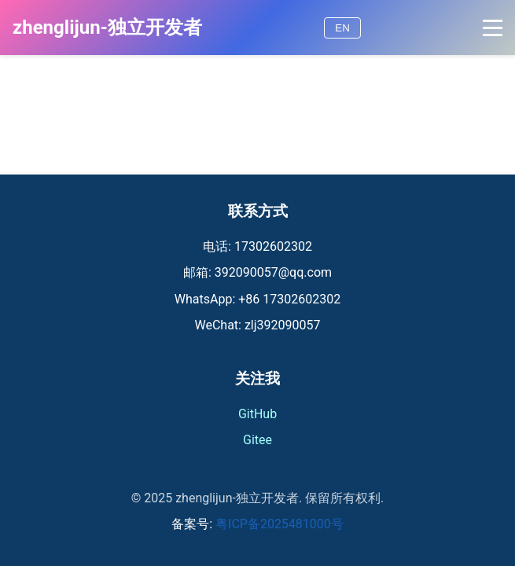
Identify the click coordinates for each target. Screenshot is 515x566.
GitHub (257, 413)
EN (342, 28)
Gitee (257, 439)
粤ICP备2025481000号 (279, 523)
